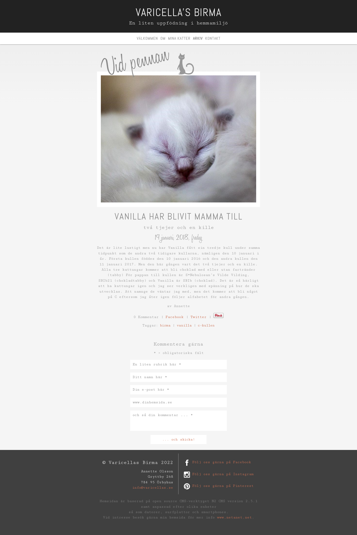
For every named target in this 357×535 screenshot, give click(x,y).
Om (163, 38)
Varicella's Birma (179, 12)
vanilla (184, 325)
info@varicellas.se (152, 488)
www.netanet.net (234, 517)
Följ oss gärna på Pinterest (223, 486)
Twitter (198, 317)
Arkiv (198, 38)
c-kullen (206, 325)
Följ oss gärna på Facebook (221, 462)
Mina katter (179, 38)
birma (165, 325)
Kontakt (213, 38)
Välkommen (147, 38)
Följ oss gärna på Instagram (223, 474)
